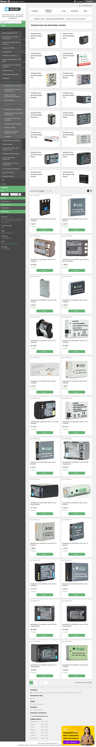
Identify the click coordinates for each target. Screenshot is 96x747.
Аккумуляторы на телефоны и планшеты (11, 66)
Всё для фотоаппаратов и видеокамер (10, 37)
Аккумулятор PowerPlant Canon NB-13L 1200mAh (75, 666)
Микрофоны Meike (9, 127)
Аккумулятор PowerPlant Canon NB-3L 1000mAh (43, 220)
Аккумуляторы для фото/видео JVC (68, 95)
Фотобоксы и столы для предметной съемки (11, 132)
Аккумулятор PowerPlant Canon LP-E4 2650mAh (42, 341)
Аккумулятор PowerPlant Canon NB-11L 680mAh (75, 544)
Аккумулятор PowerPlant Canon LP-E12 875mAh (75, 584)
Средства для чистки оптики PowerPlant (12, 119)
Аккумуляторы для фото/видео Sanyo (68, 135)
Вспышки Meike (8, 100)
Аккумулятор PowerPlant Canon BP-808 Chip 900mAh (75, 463)
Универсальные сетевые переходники (10, 164)
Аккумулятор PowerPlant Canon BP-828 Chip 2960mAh (43, 625)
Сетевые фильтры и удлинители (8, 158)
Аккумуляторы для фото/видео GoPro (68, 154)
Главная (34, 11)
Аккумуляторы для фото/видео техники (13, 104)
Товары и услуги (6, 29)
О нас (3, 180)
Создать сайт (14, 1)
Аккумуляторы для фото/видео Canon (36, 36)
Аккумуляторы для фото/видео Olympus (36, 95)
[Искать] (23, 22)
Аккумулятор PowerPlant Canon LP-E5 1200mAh (74, 341)
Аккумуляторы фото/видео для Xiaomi (68, 174)
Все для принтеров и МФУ (10, 74)
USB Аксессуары (7, 144)
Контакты (74, 11)
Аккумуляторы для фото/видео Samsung (36, 135)
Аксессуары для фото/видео (11, 82)
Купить (45, 230)
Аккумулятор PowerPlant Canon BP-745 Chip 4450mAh (75, 625)
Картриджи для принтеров (10, 154)
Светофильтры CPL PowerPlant (13, 86)
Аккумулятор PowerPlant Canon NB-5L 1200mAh (75, 301)
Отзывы (3, 184)
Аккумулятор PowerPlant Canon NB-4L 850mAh (75, 220)
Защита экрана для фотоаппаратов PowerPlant (12, 95)
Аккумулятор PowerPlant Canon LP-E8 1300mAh (74, 422)
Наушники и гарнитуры (9, 55)
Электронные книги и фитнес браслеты (11, 43)
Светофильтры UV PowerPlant (12, 109)
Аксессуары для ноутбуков (10, 169)
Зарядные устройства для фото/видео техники (13, 114)
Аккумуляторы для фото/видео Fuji (36, 75)
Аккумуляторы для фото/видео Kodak (68, 115)
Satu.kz (56, 743)
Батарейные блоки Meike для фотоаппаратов (12, 90)
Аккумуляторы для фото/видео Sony (68, 36)
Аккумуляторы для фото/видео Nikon (36, 55)
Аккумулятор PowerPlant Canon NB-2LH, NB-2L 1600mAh (75, 260)
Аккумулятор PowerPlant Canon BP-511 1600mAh (43, 260)
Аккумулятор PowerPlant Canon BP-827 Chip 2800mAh (43, 503)
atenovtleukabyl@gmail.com (9, 244)
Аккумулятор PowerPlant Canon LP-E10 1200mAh (43, 584)
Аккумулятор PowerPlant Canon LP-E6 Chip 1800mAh (44, 422)
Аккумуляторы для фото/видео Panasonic (36, 115)
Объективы (7, 136)
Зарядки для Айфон (8, 48)
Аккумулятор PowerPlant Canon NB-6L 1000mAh (43, 382)
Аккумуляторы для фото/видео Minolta (68, 75)
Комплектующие (7, 70)
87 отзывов (80, 1)
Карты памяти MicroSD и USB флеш (11, 60)
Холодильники (7, 52)
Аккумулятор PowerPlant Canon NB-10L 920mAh (43, 544)
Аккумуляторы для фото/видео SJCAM (36, 174)
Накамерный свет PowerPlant (12, 124)
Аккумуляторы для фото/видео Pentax (36, 154)
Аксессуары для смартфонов (11, 140)
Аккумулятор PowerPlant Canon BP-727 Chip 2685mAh (43, 666)
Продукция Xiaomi (8, 176)
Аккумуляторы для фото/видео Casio (68, 55)
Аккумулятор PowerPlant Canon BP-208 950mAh (43, 301)
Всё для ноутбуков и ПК (9, 33)
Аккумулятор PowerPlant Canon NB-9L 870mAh (75, 503)
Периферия (6, 78)
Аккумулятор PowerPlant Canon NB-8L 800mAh (43, 463)
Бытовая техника (7, 172)
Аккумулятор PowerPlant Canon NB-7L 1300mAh (75, 382)
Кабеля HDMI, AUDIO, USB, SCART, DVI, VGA (10, 149)
